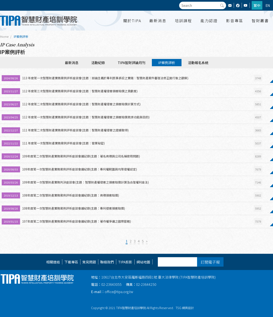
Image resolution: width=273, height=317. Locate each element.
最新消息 (71, 62)
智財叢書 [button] (260, 20)
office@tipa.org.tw (112, 291)
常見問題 (89, 261)
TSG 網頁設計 (185, 307)
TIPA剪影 (125, 261)
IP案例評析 (21, 36)
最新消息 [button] (157, 20)
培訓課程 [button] (183, 20)
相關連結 (53, 261)
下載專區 (71, 261)
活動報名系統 (198, 62)
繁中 (257, 5)
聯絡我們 (107, 261)
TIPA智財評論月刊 (131, 62)
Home (4, 36)
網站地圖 (143, 261)
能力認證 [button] (209, 20)
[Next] (147, 241)
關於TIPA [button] (132, 20)
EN (268, 5)
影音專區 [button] (234, 20)
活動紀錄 (98, 62)
